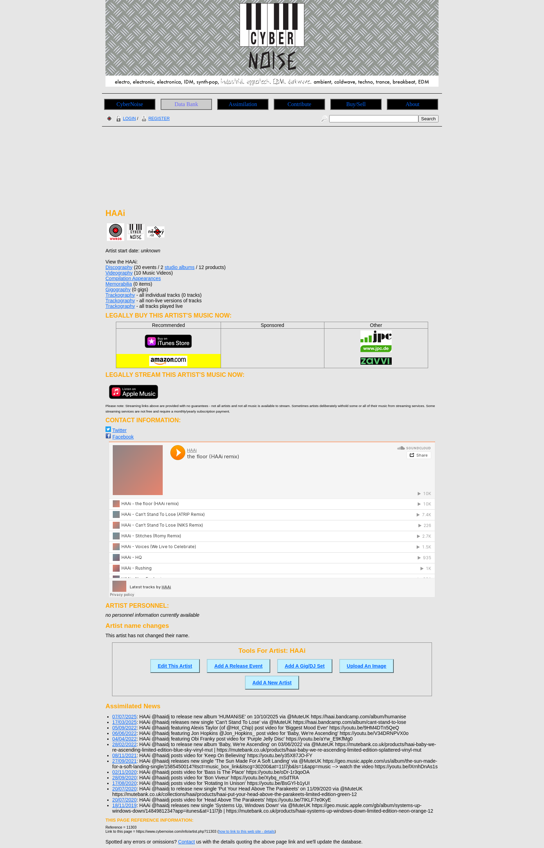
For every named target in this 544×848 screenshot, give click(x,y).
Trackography (120, 295)
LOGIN (125, 118)
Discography (119, 267)
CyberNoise (130, 104)
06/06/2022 (124, 733)
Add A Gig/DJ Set (305, 666)
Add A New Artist (272, 682)
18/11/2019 (124, 805)
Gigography (117, 289)
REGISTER (154, 118)
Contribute (299, 104)
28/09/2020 (124, 777)
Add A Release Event (238, 666)
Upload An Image (366, 666)
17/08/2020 (124, 783)
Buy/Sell (356, 104)
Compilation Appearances (133, 278)
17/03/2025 (124, 722)
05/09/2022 (124, 727)
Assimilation (243, 104)
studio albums (179, 267)
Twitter (119, 430)
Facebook (123, 437)
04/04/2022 (124, 739)
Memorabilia (118, 284)
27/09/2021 (124, 761)
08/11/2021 (124, 755)
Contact (186, 842)
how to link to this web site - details (247, 831)
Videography (119, 273)
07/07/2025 (124, 716)
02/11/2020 (124, 772)
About (412, 104)
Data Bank (186, 104)
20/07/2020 (124, 788)
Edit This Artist (175, 666)
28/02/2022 (124, 744)
